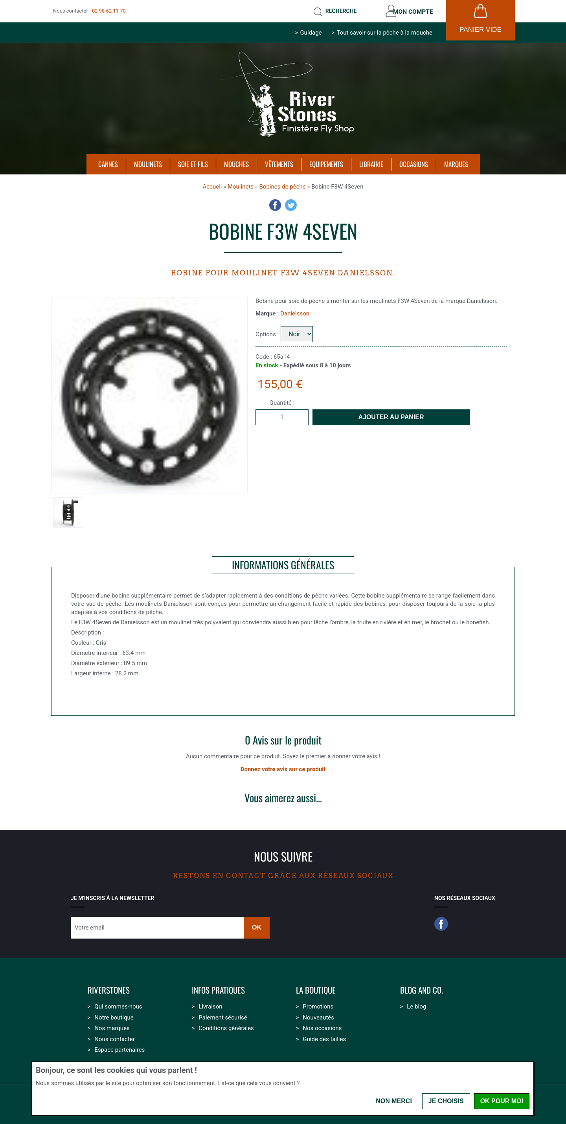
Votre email (90, 926)
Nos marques (111, 1026)
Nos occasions (322, 1026)
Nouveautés (318, 1015)
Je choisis (446, 1101)
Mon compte (411, 10)
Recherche (337, 10)
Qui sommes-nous (118, 1004)
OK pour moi (501, 1101)
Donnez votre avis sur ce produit (283, 767)
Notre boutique (113, 1015)
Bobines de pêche (282, 185)
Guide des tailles (324, 1037)
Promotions (318, 1004)
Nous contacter (114, 1037)
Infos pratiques (218, 988)
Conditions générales (226, 1026)
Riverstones (109, 988)
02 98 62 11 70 (109, 10)
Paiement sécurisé (222, 1015)
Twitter (291, 203)
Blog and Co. (421, 988)
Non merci (394, 1101)
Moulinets (241, 185)
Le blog (416, 1004)
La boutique (316, 988)
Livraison (210, 1004)
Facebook (275, 203)
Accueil (212, 185)
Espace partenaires (119, 1048)
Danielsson (294, 311)
